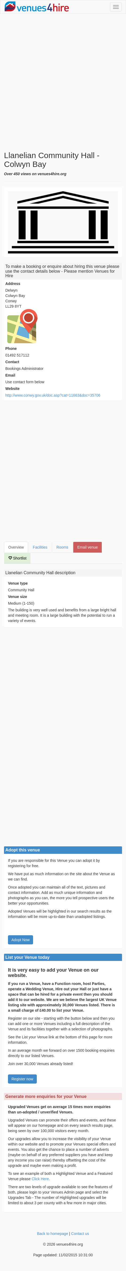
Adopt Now (20, 940)
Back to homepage (52, 1233)
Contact (12, 362)
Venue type (18, 583)
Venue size (17, 597)
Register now (22, 1079)
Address (12, 283)
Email (10, 375)
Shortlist (17, 558)
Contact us (80, 1233)
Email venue (87, 547)
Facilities (40, 547)
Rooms (62, 547)
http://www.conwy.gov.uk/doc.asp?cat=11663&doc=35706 (52, 395)
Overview (16, 547)
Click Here (40, 1179)
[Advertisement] (63, 82)
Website (12, 388)
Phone (11, 348)
